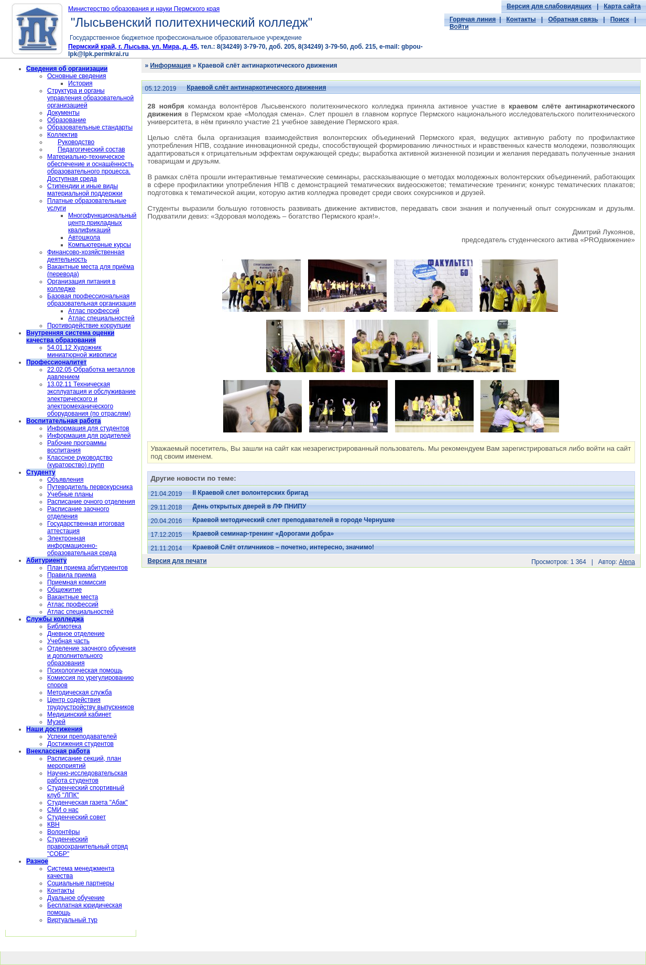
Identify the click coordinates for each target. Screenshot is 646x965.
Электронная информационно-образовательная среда (81, 546)
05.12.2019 (160, 88)
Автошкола (84, 237)
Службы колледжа (55, 619)
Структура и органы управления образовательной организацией (90, 98)
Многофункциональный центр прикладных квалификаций (102, 223)
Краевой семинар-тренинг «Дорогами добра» (263, 533)
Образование (66, 120)
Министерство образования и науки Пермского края (144, 9)
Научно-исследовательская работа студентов (87, 776)
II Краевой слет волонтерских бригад (251, 492)
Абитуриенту (46, 560)
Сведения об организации (66, 68)
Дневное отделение (76, 633)
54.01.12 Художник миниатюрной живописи (82, 351)
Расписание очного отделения (91, 501)
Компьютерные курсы (99, 244)
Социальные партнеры (80, 883)
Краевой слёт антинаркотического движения (256, 87)
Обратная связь (573, 19)
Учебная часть (68, 641)
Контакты (521, 19)
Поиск (619, 19)
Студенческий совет (76, 817)
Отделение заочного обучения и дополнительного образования (91, 656)
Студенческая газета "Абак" (87, 802)
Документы (63, 112)
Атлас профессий (93, 311)
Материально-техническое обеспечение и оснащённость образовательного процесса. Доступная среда (90, 167)
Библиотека (64, 626)
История (80, 83)
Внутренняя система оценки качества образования (70, 336)
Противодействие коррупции (89, 325)
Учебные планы (70, 494)
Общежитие (64, 589)
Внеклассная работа (58, 751)
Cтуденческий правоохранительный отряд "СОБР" (87, 847)
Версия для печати (176, 561)
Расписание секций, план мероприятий (84, 762)
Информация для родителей (88, 435)
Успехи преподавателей (82, 736)
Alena (627, 562)
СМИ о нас (63, 810)
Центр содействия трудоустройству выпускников (90, 703)
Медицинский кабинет (79, 714)
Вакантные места (72, 597)
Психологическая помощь (85, 670)
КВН (53, 824)
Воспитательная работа (63, 421)
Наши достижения (54, 729)
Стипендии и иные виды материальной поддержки (85, 189)
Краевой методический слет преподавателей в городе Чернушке (294, 520)
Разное (37, 861)
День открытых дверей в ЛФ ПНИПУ (249, 506)
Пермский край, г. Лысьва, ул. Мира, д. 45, (133, 46)
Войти (459, 26)
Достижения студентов (80, 743)
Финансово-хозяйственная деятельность (85, 255)
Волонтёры (63, 832)
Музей (56, 721)
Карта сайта (622, 6)
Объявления (65, 479)
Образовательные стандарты (90, 127)
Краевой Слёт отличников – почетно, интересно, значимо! (283, 547)
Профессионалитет (56, 362)
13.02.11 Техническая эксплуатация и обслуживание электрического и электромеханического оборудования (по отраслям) (91, 399)
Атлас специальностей (101, 318)
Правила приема (71, 575)
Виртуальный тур (72, 920)
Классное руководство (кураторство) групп (80, 461)
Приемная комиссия (76, 582)
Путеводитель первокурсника (90, 487)
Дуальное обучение (76, 898)
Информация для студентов (88, 428)
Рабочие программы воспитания (76, 446)
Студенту (41, 472)
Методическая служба (79, 692)
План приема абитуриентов (87, 567)
